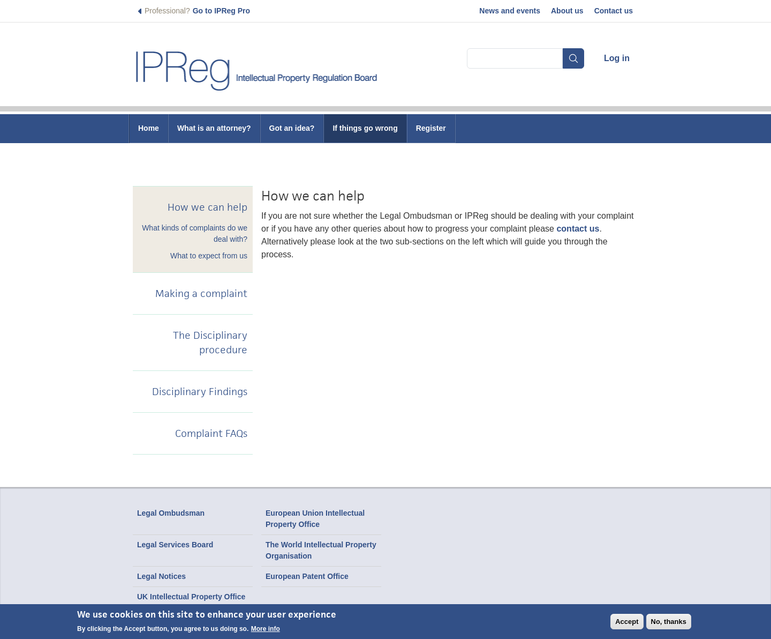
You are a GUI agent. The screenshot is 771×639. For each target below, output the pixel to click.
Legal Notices (161, 576)
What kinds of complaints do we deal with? (194, 233)
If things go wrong (364, 128)
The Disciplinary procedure (210, 342)
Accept (626, 622)
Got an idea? (292, 128)
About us (567, 10)
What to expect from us (208, 255)
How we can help (207, 207)
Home (148, 128)
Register (431, 128)
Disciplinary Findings (199, 391)
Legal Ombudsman (171, 513)
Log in (617, 58)
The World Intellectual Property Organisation (321, 550)
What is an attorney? (214, 128)
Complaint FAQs (211, 433)
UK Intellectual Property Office (191, 596)
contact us (577, 228)
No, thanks (668, 622)
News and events (509, 10)
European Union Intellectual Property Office (315, 519)
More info (265, 629)
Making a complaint (201, 293)
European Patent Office (307, 576)
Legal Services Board (175, 544)
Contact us (613, 10)
